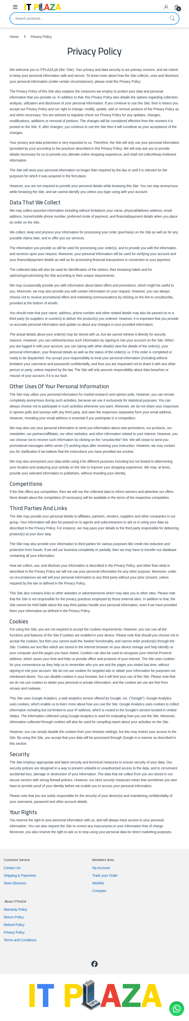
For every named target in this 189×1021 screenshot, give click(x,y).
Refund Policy (14, 925)
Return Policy (14, 917)
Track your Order (105, 875)
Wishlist (98, 883)
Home (14, 37)
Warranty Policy (15, 909)
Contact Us (12, 868)
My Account (101, 868)
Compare (99, 891)
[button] (176, 1008)
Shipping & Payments (20, 875)
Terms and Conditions (20, 940)
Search (172, 18)
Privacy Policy (14, 932)
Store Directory (15, 883)
